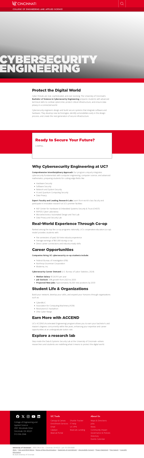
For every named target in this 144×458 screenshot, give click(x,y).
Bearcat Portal (57, 433)
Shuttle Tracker (76, 420)
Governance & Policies (100, 433)
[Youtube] (33, 417)
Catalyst (54, 430)
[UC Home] (24, 3)
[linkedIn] (38, 417)
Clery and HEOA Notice (26, 450)
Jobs (93, 423)
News (93, 426)
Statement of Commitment (67, 450)
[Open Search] (122, 3)
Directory (95, 436)
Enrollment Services (59, 423)
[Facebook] (17, 417)
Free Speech (114, 450)
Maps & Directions (99, 420)
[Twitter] (23, 417)
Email (53, 426)
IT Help (73, 423)
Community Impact (99, 430)
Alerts (15, 450)
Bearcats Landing (77, 430)
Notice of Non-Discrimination (46, 450)
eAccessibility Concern (86, 450)
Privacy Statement (102, 450)
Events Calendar (98, 439)
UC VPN (73, 426)
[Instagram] (28, 417)
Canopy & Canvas (58, 420)
